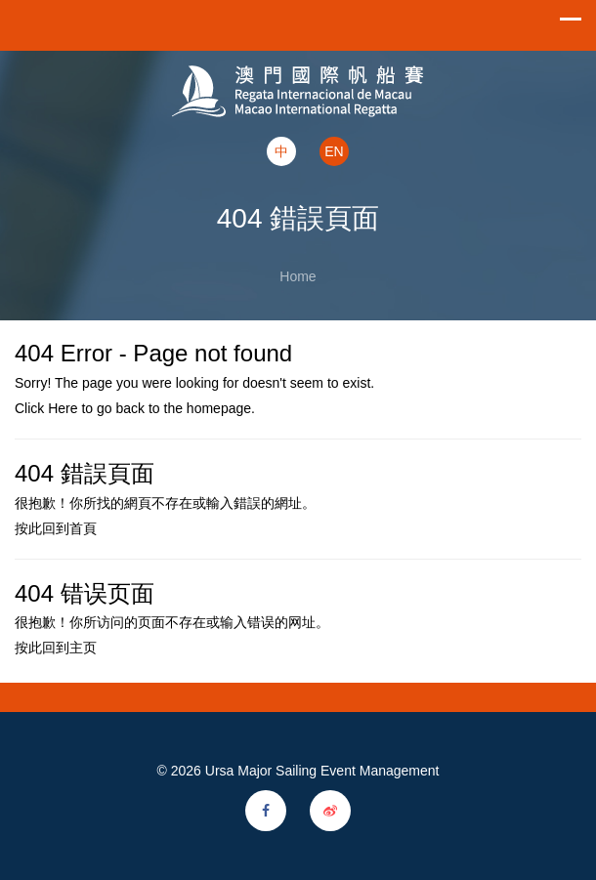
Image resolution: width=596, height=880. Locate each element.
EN (333, 151)
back (130, 408)
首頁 (83, 528)
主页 (83, 647)
